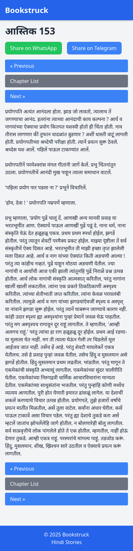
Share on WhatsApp (33, 48)
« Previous (22, 65)
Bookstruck (26, 10)
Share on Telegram (94, 48)
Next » (17, 96)
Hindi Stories (66, 542)
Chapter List (24, 81)
